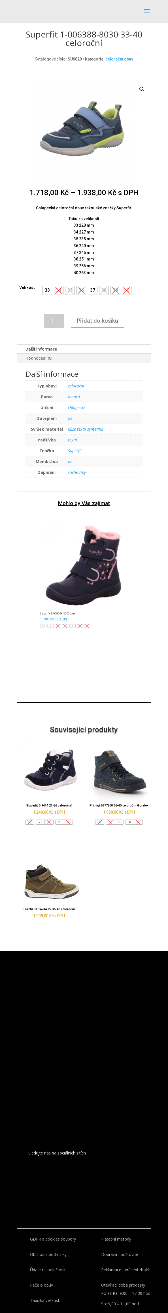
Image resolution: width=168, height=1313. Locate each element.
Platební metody (116, 1239)
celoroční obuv (119, 59)
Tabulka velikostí (45, 1300)
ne (70, 418)
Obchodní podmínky (48, 1254)
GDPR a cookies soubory (53, 1239)
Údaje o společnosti (48, 1269)
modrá (74, 396)
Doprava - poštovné (119, 1254)
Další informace (41, 349)
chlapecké (76, 407)
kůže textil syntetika (85, 429)
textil (72, 440)
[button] (47, 290)
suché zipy (77, 472)
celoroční (76, 386)
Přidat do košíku (97, 320)
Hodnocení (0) (38, 358)
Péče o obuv (41, 1285)
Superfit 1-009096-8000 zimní (59, 613)
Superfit (75, 450)
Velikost (27, 287)
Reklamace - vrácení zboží (125, 1269)
